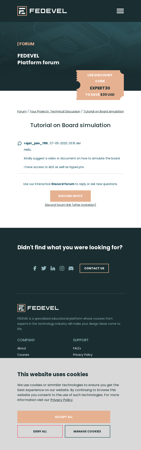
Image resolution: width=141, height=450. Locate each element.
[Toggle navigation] (120, 11)
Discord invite (70, 196)
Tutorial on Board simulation (103, 111)
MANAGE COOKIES (87, 431)
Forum (22, 111)
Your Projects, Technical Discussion (55, 111)
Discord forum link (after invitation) (70, 205)
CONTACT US (94, 268)
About (21, 348)
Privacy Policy (61, 399)
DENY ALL (40, 431)
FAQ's (77, 348)
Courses (23, 355)
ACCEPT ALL (64, 417)
